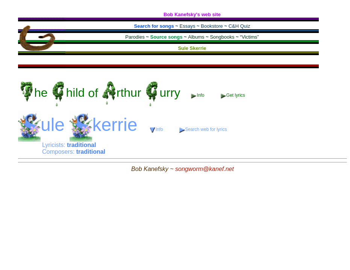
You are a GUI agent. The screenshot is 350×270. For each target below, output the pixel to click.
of (101, 92)
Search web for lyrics (203, 129)
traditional (81, 145)
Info (198, 95)
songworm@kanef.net (204, 169)
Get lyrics (233, 95)
